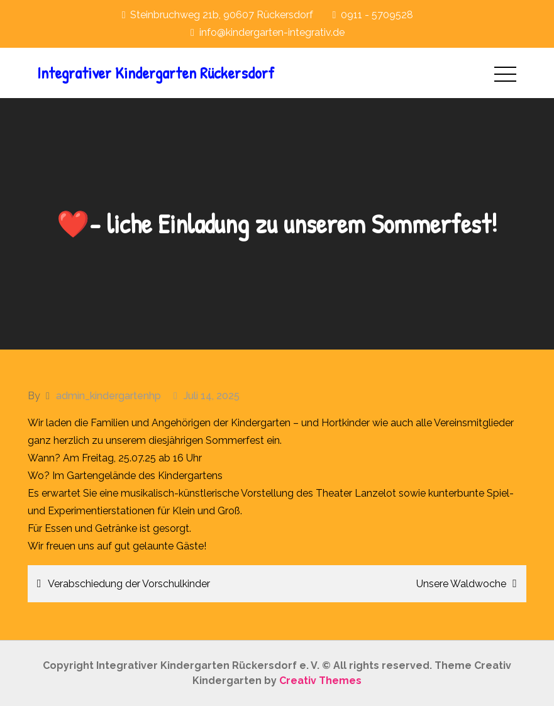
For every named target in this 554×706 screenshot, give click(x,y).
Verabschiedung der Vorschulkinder (129, 584)
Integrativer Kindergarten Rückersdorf (155, 73)
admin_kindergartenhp (108, 396)
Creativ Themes (320, 681)
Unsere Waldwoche (461, 584)
